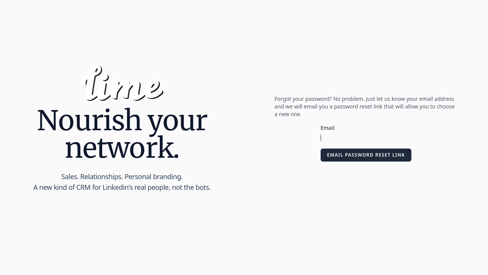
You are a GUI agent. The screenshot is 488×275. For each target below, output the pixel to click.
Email (328, 127)
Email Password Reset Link (366, 155)
